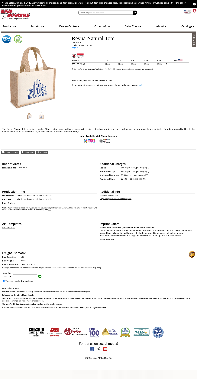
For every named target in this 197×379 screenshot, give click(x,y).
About (161, 26)
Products (9, 26)
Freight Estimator (10, 154)
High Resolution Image (110, 197)
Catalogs (187, 26)
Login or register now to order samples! (118, 201)
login (145, 87)
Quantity (7, 282)
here (115, 2)
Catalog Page (29, 154)
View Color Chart (107, 247)
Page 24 (75, 48)
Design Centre (69, 26)
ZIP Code (7, 285)
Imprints (37, 26)
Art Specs (44, 154)
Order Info (102, 26)
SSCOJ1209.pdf (9, 230)
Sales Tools (133, 26)
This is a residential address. (18, 290)
